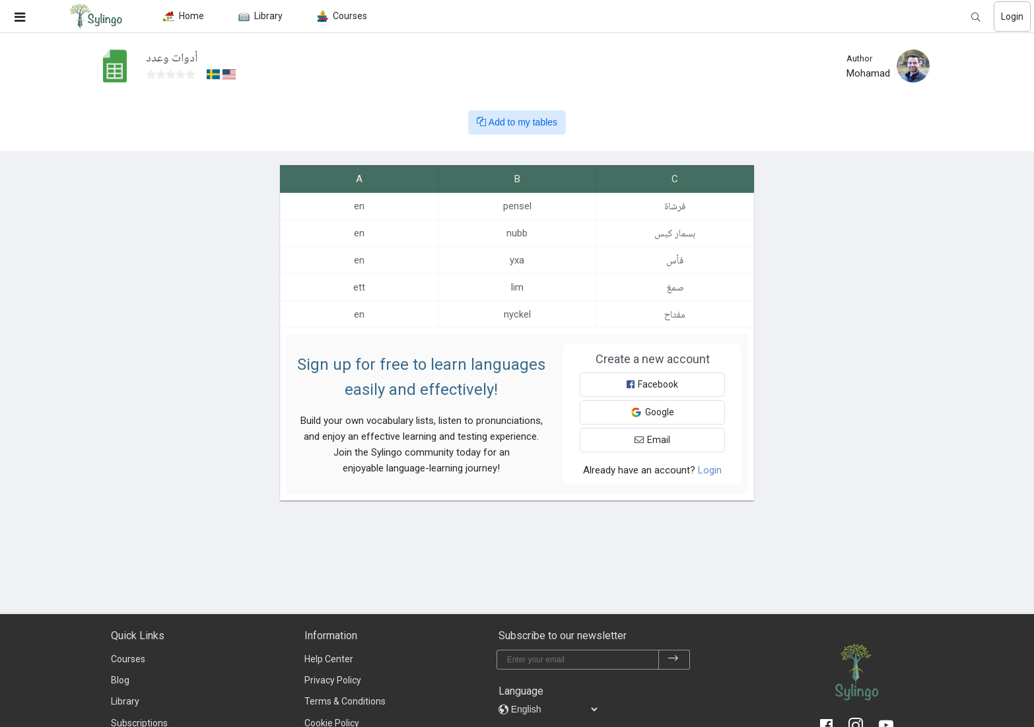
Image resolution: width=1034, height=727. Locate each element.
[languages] (554, 709)
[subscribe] (673, 660)
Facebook (652, 384)
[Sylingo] (95, 16)
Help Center (328, 659)
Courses (128, 659)
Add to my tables (517, 122)
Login (1012, 16)
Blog (120, 680)
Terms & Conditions (345, 701)
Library (125, 701)
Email (652, 439)
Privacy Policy (332, 680)
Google (652, 412)
